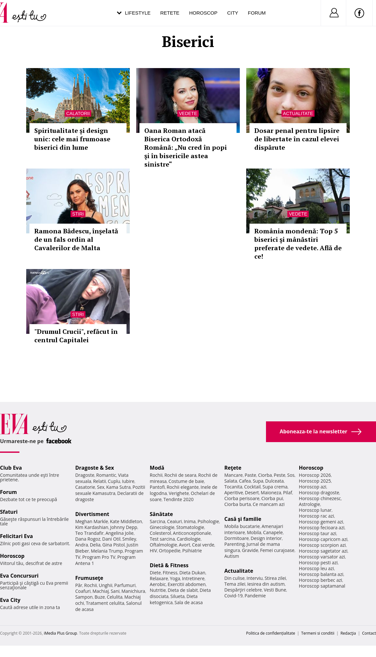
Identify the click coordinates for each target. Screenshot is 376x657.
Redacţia (348, 633)
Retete (169, 13)
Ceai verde (203, 545)
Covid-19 (233, 595)
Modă (157, 467)
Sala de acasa (188, 602)
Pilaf (287, 492)
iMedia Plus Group (60, 633)
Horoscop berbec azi (320, 580)
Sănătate (161, 514)
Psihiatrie (192, 550)
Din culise (234, 578)
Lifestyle (137, 13)
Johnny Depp (123, 527)
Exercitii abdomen (186, 584)
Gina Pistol (113, 545)
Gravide (250, 550)
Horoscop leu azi (316, 568)
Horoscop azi (312, 487)
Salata (230, 481)
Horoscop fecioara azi (322, 527)
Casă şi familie (242, 518)
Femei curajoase (277, 550)
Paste (250, 475)
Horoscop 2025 (315, 481)
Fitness (170, 572)
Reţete (232, 467)
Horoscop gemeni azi (321, 522)
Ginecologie (162, 527)
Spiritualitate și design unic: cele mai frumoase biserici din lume (72, 139)
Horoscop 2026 (315, 475)
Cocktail (252, 487)
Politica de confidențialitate (270, 633)
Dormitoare (236, 538)
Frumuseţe (89, 577)
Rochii (90, 585)
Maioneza (271, 492)
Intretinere (193, 578)
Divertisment (92, 514)
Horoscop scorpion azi (322, 545)
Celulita (115, 597)
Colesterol (160, 533)
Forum (257, 13)
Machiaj (101, 591)
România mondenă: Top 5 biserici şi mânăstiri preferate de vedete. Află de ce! (298, 244)
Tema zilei (234, 584)
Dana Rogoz (87, 539)
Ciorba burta (237, 504)
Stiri (78, 214)
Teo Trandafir (89, 533)
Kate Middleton (126, 521)
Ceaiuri (174, 521)
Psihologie (208, 521)
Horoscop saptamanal (322, 586)
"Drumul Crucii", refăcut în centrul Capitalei (76, 335)
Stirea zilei (275, 578)
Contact (369, 633)
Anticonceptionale (192, 533)
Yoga (175, 578)
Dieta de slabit (183, 590)
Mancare (233, 475)
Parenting (234, 544)
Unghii (105, 585)
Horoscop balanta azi (321, 574)
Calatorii (78, 113)
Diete (155, 572)
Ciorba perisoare (242, 498)
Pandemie (255, 595)
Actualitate (298, 113)
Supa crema (274, 487)
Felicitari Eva (16, 536)
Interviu (255, 578)
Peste (279, 475)
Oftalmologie (163, 545)
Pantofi (157, 487)
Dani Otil (111, 539)
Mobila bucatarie (242, 526)
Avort (184, 545)
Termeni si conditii (318, 633)
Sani (115, 591)
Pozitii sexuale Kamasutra (110, 490)
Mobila (254, 532)
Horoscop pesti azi (318, 562)
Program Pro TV (99, 557)
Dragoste (84, 475)
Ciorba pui (272, 498)
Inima (190, 521)
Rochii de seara (180, 475)
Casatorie (85, 487)
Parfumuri (125, 585)
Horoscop (203, 13)
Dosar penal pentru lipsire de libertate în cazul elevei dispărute (296, 139)
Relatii (99, 481)
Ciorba (265, 475)
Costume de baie (186, 481)
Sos (290, 475)
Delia (95, 545)
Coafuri (83, 591)
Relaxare (159, 578)
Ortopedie (169, 550)
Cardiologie (189, 539)
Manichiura (133, 591)
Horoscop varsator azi (322, 557)
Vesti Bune (275, 590)
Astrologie (309, 504)
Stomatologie (190, 527)
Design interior (266, 538)
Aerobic (158, 584)
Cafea (245, 481)
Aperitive (233, 492)
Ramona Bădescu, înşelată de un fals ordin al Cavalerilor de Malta (76, 239)
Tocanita (233, 487)
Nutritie (158, 590)
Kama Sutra (118, 487)
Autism (231, 556)
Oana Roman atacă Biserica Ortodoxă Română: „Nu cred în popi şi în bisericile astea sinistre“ (185, 147)
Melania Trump (107, 551)
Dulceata (274, 481)
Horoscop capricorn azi (323, 539)
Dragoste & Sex (94, 467)
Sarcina (157, 521)
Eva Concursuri (19, 575)
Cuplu (114, 481)
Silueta (178, 596)
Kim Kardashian (91, 527)
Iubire (128, 481)
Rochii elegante (183, 487)
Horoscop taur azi (317, 533)
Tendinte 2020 (178, 499)
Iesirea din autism (266, 584)
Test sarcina (162, 539)
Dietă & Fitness (169, 565)
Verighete (179, 493)
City (232, 13)
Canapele (273, 532)
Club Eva (11, 467)
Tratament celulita (105, 603)
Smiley (129, 539)
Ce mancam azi (269, 504)
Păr (78, 585)
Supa (258, 481)
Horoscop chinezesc (320, 498)
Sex (101, 487)
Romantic (106, 475)
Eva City (10, 600)
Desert (252, 492)
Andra (81, 545)
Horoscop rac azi (316, 516)
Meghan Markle (91, 521)
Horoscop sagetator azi (323, 551)
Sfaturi (8, 511)
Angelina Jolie (119, 533)
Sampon (84, 597)
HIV (153, 550)
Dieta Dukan (192, 572)
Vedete (188, 113)
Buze (99, 597)
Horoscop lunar (315, 510)
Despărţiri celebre (243, 590)
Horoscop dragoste (319, 492)
